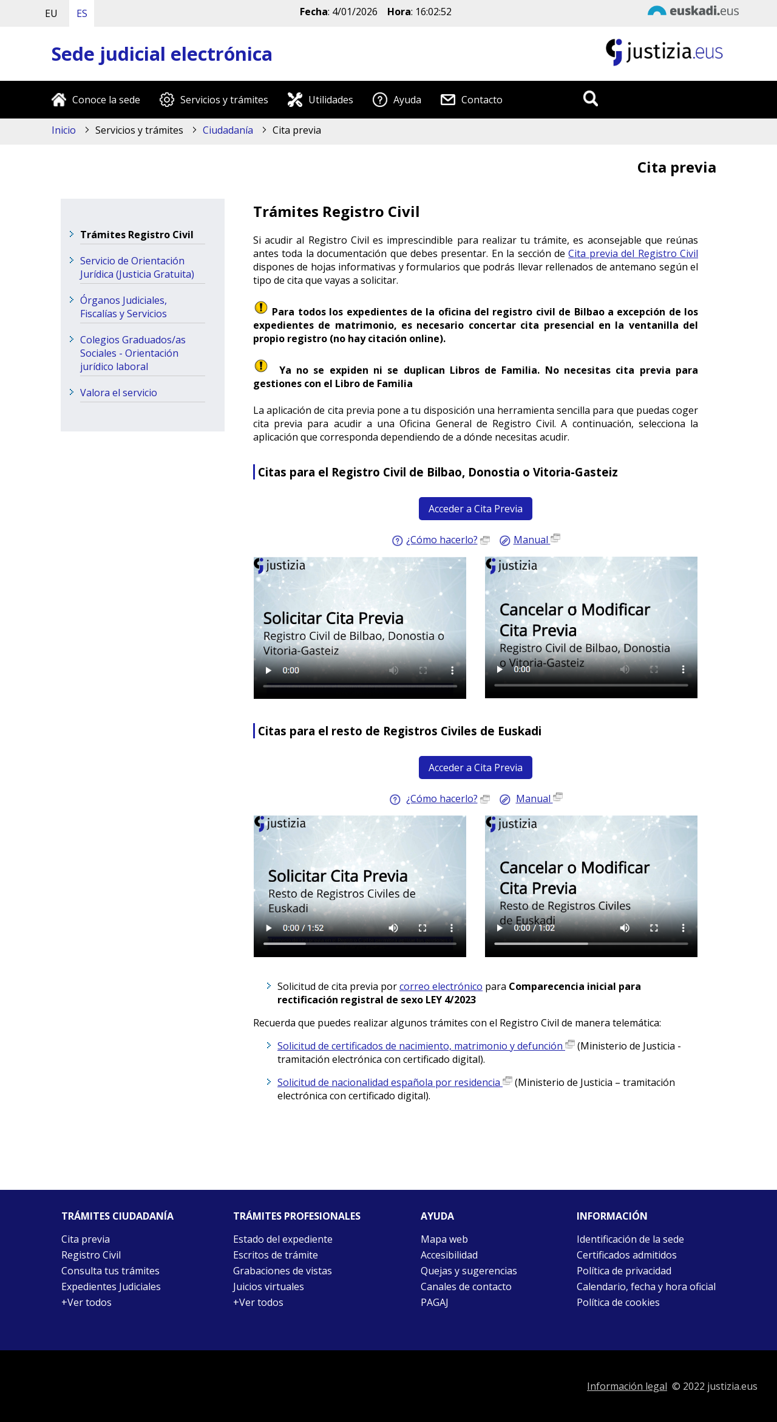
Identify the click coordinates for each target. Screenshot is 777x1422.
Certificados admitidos (627, 1255)
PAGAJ (435, 1302)
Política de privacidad (624, 1270)
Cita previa (85, 1239)
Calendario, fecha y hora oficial (646, 1286)
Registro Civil (91, 1255)
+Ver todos (86, 1302)
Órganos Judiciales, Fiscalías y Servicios (123, 307)
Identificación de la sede (630, 1239)
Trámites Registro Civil (137, 234)
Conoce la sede (106, 99)
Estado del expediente (283, 1239)
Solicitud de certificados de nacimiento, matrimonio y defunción (426, 1046)
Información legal (627, 1386)
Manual (537, 539)
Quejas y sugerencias (469, 1270)
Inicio (64, 130)
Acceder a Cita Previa (476, 508)
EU (51, 13)
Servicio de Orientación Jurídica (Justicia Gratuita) (137, 267)
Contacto (482, 99)
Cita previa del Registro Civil (633, 253)
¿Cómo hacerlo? (442, 539)
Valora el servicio (118, 392)
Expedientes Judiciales (111, 1286)
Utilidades (330, 99)
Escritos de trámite (275, 1255)
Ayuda (407, 99)
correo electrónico (441, 986)
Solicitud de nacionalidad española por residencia (394, 1082)
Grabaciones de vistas (282, 1270)
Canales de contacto (466, 1286)
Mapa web (444, 1239)
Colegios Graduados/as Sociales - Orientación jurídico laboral (133, 353)
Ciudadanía (228, 130)
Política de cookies (618, 1302)
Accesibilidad (449, 1255)
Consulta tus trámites (110, 1270)
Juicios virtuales (268, 1286)
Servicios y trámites (224, 99)
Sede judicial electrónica (162, 53)
